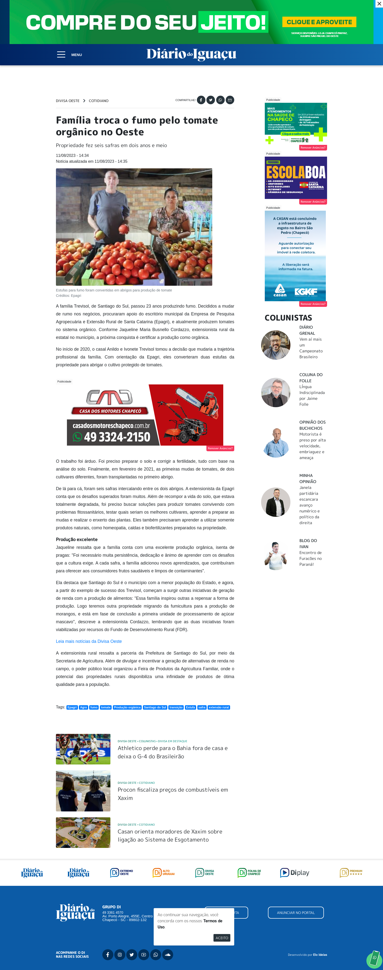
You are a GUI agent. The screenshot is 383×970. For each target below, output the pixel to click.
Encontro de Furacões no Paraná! (310, 558)
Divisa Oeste (67, 100)
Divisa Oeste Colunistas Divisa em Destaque (152, 741)
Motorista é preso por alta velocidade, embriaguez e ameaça (312, 445)
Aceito (222, 937)
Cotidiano (98, 100)
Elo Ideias (320, 955)
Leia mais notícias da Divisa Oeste (89, 641)
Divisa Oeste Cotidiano (136, 783)
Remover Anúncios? (220, 448)
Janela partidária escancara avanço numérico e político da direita (309, 505)
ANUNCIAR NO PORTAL (296, 912)
